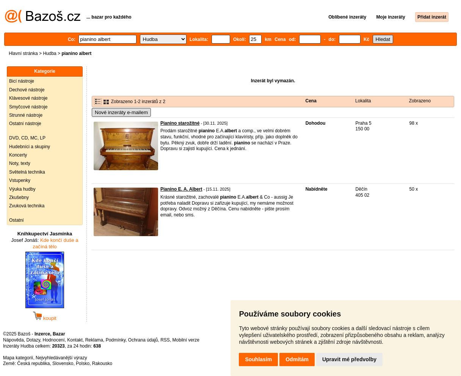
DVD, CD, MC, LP (27, 138)
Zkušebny (19, 197)
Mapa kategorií (18, 357)
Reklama (94, 340)
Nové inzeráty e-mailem (121, 112)
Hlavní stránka (23, 53)
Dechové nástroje (26, 89)
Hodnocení (54, 340)
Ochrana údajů (143, 340)
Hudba (49, 53)
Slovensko (62, 363)
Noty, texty (19, 163)
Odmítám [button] (297, 359)
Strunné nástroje (25, 115)
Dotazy (33, 340)
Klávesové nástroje (28, 98)
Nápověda (13, 340)
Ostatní (16, 220)
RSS (165, 340)
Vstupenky (19, 180)
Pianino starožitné (179, 123)
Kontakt (75, 340)
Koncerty (18, 155)
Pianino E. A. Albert (181, 189)
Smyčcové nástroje (28, 107)
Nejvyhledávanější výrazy (61, 357)
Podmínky (115, 340)
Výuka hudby (22, 189)
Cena (311, 100)
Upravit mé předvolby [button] (349, 359)
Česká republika (33, 363)
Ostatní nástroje (25, 123)
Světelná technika (27, 172)
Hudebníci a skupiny (29, 146)
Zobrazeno (420, 100)
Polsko (82, 363)
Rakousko (102, 363)
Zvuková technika (26, 205)
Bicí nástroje (21, 81)
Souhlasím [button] (258, 359)
